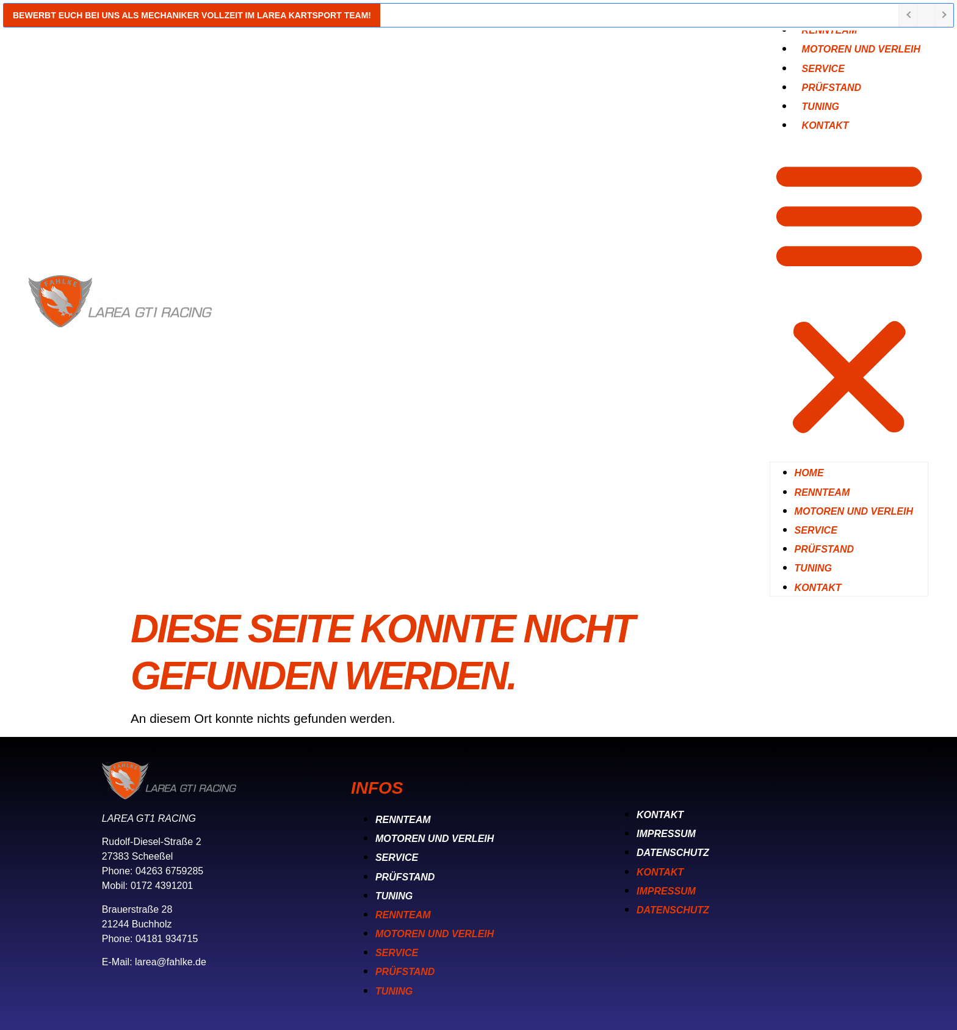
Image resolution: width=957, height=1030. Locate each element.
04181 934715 (166, 939)
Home (809, 473)
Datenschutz (673, 852)
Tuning (813, 568)
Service (816, 530)
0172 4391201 (162, 885)
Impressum (666, 834)
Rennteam (822, 492)
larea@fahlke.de (170, 962)
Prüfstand (824, 549)
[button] (849, 298)
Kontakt (825, 125)
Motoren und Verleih (861, 49)
